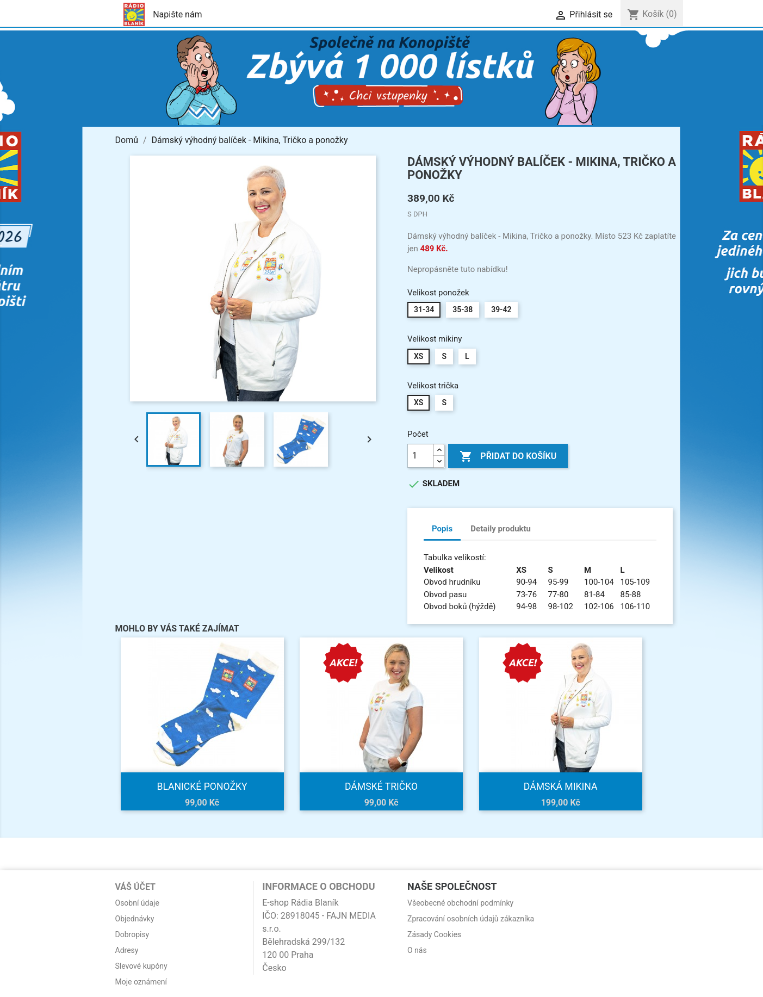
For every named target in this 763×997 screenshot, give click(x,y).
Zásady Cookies (434, 934)
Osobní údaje (137, 903)
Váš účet (135, 887)
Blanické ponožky (202, 786)
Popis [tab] (442, 529)
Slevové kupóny (141, 966)
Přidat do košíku (508, 456)
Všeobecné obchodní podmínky (460, 903)
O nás (417, 950)
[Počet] (420, 456)
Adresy (127, 950)
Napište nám (177, 14)
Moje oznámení (141, 981)
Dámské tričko (381, 786)
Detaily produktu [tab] (500, 529)
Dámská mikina (561, 786)
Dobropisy (132, 934)
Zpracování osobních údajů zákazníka (470, 918)
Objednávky (134, 918)
